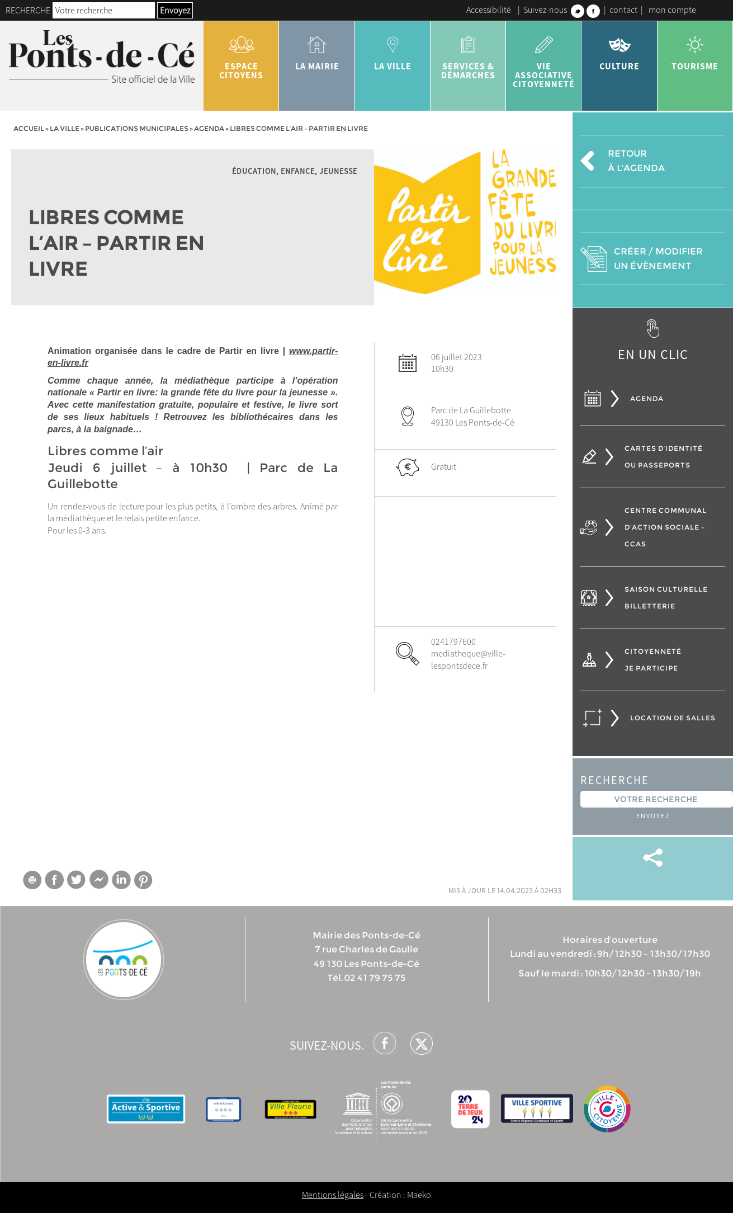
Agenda (209, 128)
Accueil (28, 128)
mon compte (672, 9)
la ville (393, 49)
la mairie (317, 49)
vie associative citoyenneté (544, 58)
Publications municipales (136, 128)
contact (623, 9)
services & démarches (468, 54)
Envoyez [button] (175, 10)
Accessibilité (488, 9)
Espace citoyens (241, 54)
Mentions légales (332, 1194)
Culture (619, 49)
